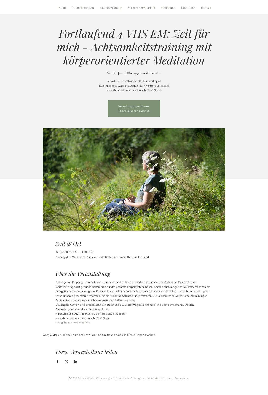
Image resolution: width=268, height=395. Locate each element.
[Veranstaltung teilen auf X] (66, 361)
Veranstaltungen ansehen (134, 110)
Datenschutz (181, 378)
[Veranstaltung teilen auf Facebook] (57, 361)
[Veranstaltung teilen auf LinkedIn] (75, 361)
